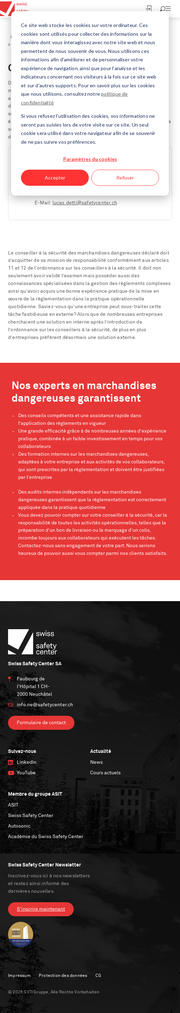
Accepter (55, 178)
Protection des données (63, 976)
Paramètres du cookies (90, 159)
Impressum (19, 976)
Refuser (125, 178)
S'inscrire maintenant (41, 909)
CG (98, 976)
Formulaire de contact (41, 722)
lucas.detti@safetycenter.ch (84, 202)
